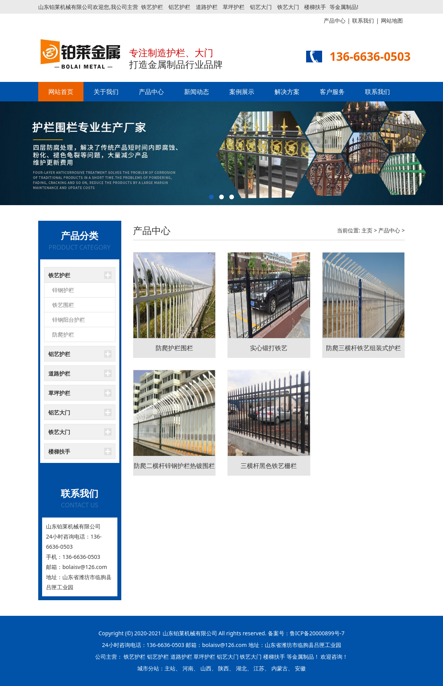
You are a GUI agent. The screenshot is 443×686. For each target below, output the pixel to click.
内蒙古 (279, 668)
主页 (366, 230)
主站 (170, 668)
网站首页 (60, 91)
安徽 (300, 668)
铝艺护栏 (179, 7)
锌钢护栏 (63, 290)
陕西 (223, 668)
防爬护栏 (63, 334)
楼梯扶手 (315, 7)
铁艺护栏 (152, 7)
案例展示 (241, 91)
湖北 (241, 668)
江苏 (258, 668)
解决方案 (287, 91)
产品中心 (151, 91)
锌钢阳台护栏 (68, 319)
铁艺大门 (288, 7)
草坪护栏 (234, 7)
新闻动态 (196, 91)
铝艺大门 (261, 7)
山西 (205, 668)
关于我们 (106, 91)
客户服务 (332, 91)
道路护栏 (207, 7)
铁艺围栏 (63, 304)
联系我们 (377, 91)
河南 (188, 668)
